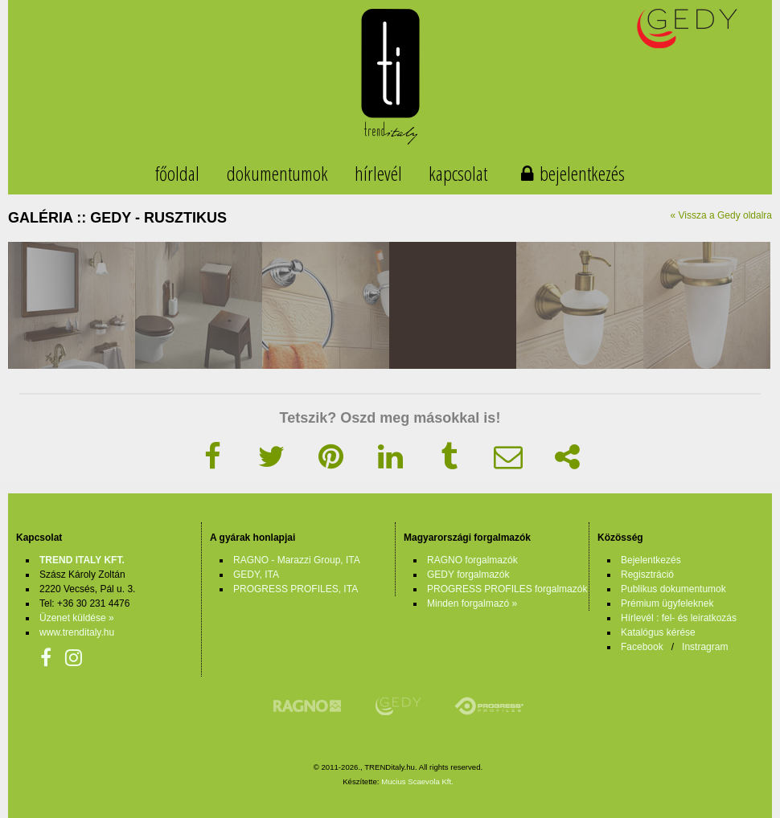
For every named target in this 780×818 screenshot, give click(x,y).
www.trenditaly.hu (76, 632)
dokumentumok (277, 173)
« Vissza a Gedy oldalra (721, 215)
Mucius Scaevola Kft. (417, 781)
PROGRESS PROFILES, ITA (295, 589)
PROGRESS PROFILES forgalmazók (507, 589)
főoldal (177, 173)
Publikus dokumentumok (673, 589)
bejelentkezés (582, 173)
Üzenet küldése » (76, 618)
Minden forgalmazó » (472, 603)
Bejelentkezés (651, 560)
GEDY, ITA (256, 574)
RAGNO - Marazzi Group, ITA (296, 560)
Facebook (642, 646)
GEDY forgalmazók (468, 574)
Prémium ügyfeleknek (667, 603)
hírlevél (378, 173)
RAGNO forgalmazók (472, 560)
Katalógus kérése (658, 632)
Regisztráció (647, 574)
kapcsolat (458, 173)
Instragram (705, 646)
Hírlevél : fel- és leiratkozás (679, 618)
